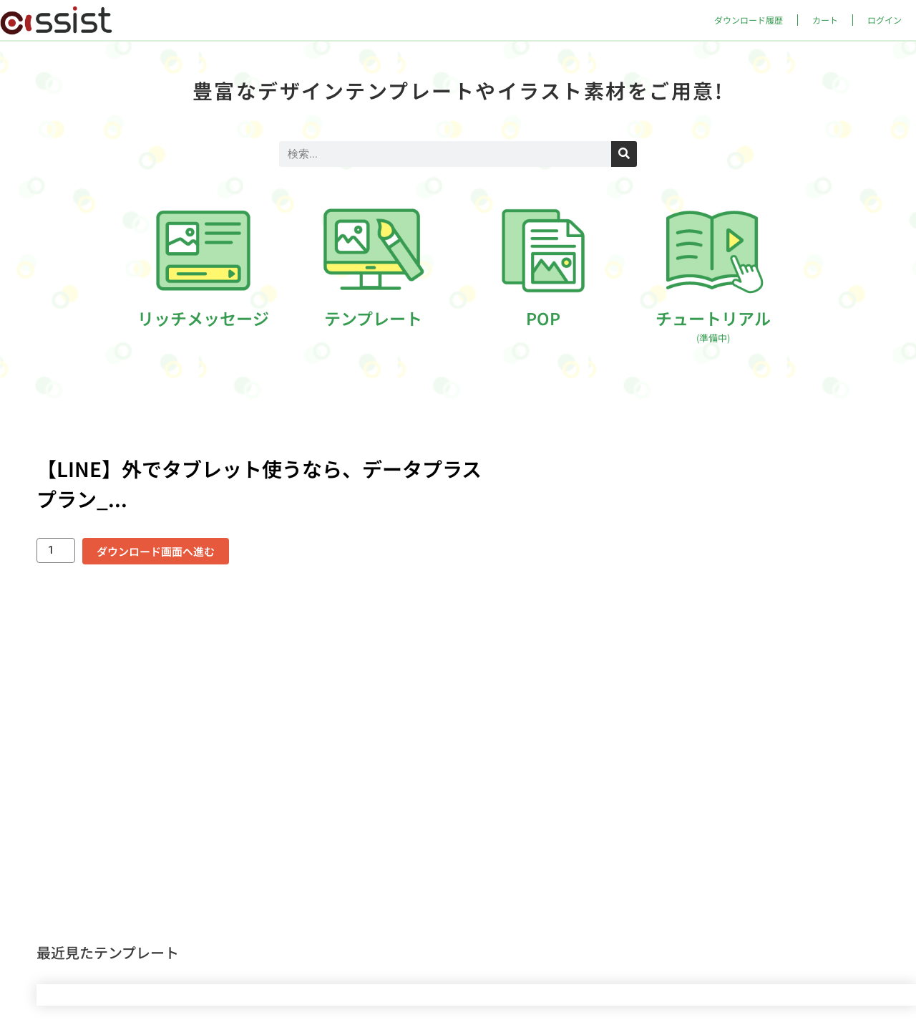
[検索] (624, 154)
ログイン (884, 20)
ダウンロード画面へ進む (156, 551)
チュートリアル (713, 325)
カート (825, 20)
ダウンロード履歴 (748, 20)
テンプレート (373, 318)
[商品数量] (55, 550)
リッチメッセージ (203, 318)
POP (543, 318)
